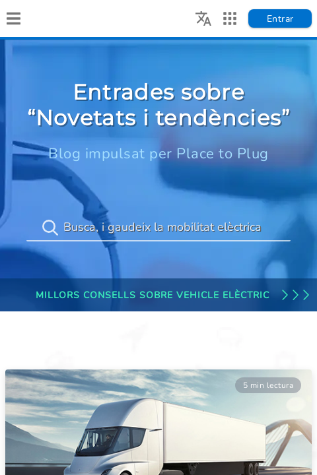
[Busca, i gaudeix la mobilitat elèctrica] (158, 227)
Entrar (280, 19)
